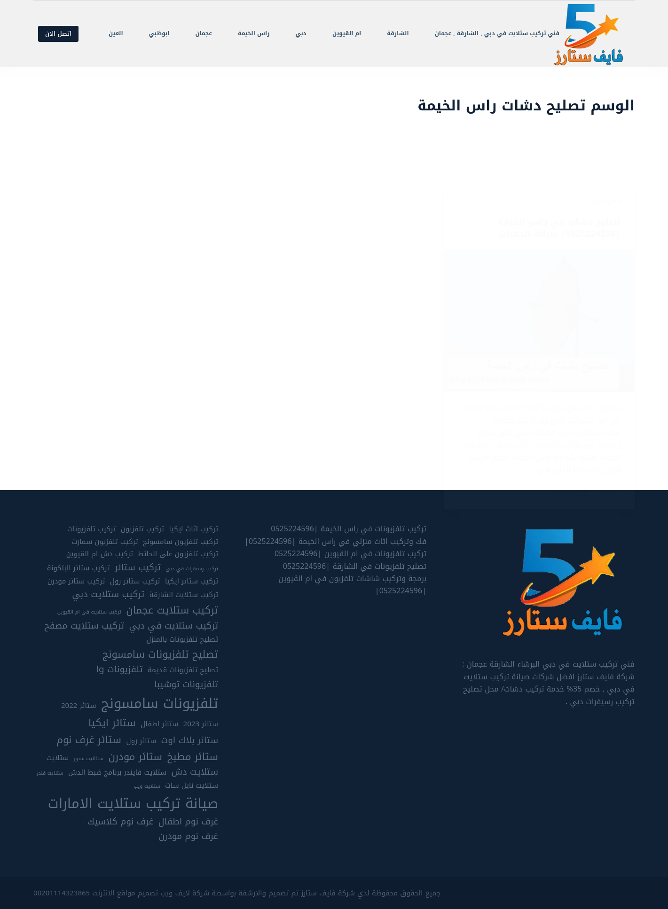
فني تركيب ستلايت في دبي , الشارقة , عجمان (497, 33)
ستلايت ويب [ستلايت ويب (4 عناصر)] (147, 786)
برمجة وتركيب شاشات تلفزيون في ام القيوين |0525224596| (352, 584)
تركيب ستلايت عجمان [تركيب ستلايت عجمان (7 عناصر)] (172, 610)
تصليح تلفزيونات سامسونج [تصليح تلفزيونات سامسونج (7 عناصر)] (160, 653)
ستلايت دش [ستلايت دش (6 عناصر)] (195, 771)
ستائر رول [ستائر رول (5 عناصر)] (141, 740)
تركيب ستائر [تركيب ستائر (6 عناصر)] (138, 567)
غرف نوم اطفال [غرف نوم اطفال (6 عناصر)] (188, 821)
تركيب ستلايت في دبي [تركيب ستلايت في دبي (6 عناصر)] (173, 625)
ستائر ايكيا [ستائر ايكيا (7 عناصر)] (112, 722)
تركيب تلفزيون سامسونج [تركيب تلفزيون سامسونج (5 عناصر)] (180, 541)
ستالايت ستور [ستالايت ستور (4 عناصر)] (88, 758)
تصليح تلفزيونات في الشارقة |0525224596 (354, 566)
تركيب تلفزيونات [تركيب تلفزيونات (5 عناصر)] (91, 529)
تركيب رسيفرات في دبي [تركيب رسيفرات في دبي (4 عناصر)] (191, 568)
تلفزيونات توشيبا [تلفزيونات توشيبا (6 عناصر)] (186, 684)
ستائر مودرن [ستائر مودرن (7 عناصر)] (135, 756)
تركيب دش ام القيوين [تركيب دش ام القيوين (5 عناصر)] (99, 553)
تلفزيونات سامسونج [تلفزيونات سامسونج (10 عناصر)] (159, 702)
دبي (300, 33)
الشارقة (398, 33)
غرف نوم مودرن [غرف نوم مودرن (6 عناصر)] (188, 836)
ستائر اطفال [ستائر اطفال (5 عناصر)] (159, 724)
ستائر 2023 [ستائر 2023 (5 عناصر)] (200, 724)
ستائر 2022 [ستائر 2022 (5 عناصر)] (78, 705)
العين (116, 33)
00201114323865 (61, 892)
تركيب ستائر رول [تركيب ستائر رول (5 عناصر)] (135, 581)
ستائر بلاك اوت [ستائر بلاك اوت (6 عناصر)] (189, 740)
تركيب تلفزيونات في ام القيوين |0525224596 (350, 553)
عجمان (204, 33)
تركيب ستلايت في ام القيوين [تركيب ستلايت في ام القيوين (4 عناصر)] (89, 612)
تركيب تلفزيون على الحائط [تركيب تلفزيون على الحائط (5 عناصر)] (178, 553)
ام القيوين (346, 33)
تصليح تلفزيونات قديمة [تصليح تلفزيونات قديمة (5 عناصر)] (183, 670)
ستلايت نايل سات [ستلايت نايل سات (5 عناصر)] (191, 786)
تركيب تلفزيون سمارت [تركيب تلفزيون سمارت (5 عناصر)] (104, 541)
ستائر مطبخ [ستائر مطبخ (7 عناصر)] (192, 756)
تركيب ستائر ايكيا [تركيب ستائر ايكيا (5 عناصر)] (191, 581)
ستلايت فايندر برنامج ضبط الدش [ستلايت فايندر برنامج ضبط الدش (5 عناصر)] (117, 772)
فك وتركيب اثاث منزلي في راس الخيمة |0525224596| (335, 541)
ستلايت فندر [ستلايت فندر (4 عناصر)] (50, 773)
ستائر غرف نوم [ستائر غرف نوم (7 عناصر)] (88, 739)
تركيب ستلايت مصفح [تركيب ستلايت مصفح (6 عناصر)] (84, 625)
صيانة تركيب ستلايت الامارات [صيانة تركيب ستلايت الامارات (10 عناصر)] (133, 803)
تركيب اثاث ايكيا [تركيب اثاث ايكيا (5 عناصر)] (193, 529)
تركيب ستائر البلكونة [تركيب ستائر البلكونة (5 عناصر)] (78, 568)
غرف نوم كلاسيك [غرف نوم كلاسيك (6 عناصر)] (120, 821)
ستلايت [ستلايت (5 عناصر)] (58, 757)
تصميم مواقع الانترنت (125, 892)
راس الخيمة (253, 33)
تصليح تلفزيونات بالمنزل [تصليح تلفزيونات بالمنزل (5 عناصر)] (182, 639)
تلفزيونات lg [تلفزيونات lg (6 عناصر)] (119, 669)
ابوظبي (159, 33)
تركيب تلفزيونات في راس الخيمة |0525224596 (348, 528)
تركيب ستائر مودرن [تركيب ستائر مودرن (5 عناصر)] (76, 581)
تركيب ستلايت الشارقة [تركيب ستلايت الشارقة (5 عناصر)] (183, 594)
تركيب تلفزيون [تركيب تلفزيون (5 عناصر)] (142, 529)
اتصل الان (58, 33)
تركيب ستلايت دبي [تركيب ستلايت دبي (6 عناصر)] (108, 594)
